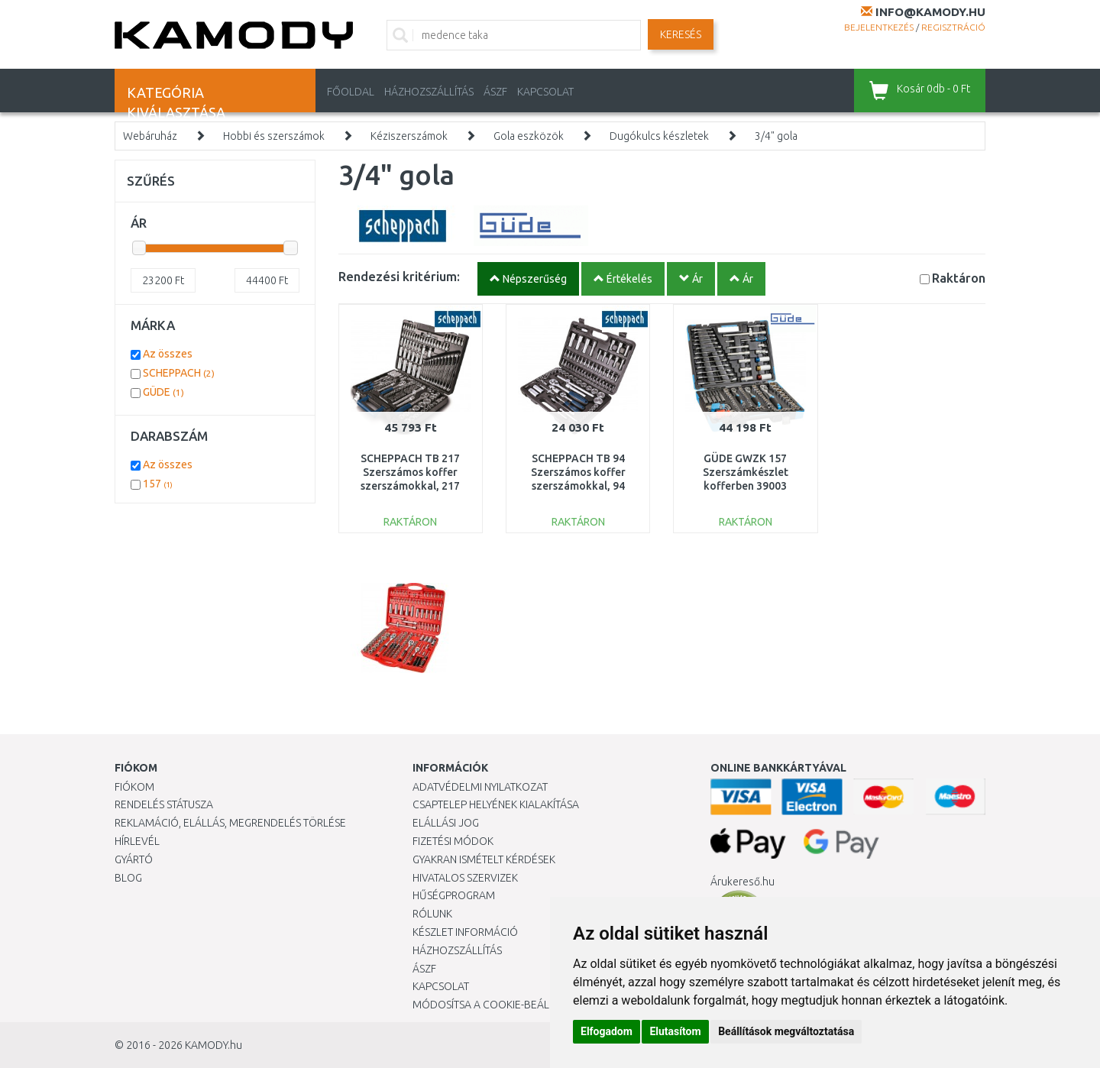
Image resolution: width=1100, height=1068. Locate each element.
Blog (128, 878)
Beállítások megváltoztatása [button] (786, 1031)
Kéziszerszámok (409, 136)
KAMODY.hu (213, 1045)
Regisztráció (953, 27)
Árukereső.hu (742, 881)
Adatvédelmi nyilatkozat (480, 787)
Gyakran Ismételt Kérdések (483, 859)
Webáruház (150, 136)
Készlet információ (465, 932)
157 (158, 483)
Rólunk (432, 914)
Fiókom (134, 787)
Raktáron (958, 277)
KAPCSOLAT (545, 92)
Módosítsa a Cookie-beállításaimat (507, 1004)
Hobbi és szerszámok (274, 136)
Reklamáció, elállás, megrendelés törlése (230, 823)
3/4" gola (776, 136)
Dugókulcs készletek (659, 136)
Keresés (680, 34)
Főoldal (350, 92)
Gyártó (134, 859)
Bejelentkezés (879, 27)
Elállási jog (445, 823)
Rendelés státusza (164, 804)
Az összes (167, 354)
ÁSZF (495, 92)
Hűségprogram (453, 895)
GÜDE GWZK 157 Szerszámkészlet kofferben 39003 (745, 472)
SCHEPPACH (179, 373)
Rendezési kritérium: (399, 276)
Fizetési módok (452, 841)
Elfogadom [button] (606, 1031)
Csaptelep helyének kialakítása (495, 804)
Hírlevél (137, 841)
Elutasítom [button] (674, 1031)
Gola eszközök (528, 136)
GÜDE (163, 392)
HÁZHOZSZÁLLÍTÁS (429, 92)
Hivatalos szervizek (465, 878)
